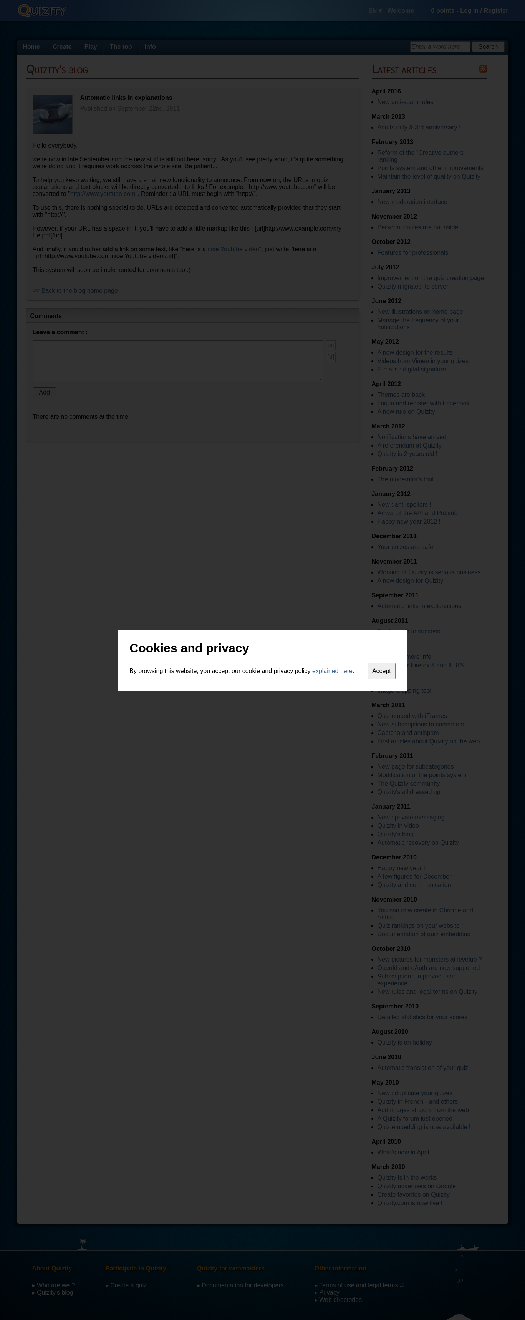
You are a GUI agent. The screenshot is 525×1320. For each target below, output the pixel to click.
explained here (332, 671)
